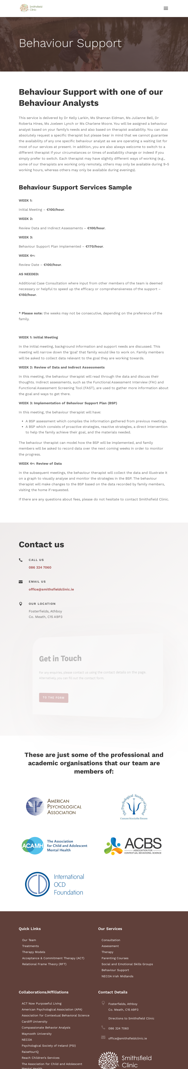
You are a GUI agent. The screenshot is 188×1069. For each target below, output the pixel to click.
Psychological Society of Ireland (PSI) (49, 1045)
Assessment (110, 946)
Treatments (30, 946)
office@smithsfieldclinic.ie (51, 589)
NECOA (27, 1039)
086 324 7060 (40, 567)
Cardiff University (34, 1021)
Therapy (107, 952)
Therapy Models (33, 952)
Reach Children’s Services (40, 1057)
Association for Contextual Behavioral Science (55, 1015)
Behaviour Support (115, 970)
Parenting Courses (115, 958)
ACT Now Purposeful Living (41, 1003)
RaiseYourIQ (30, 1051)
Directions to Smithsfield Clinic (131, 1018)
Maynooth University (37, 1033)
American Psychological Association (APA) (52, 1009)
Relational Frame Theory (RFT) (44, 964)
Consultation (111, 940)
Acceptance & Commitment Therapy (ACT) (53, 958)
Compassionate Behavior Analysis (46, 1027)
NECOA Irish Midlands (117, 976)
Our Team (29, 940)
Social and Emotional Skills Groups (127, 964)
